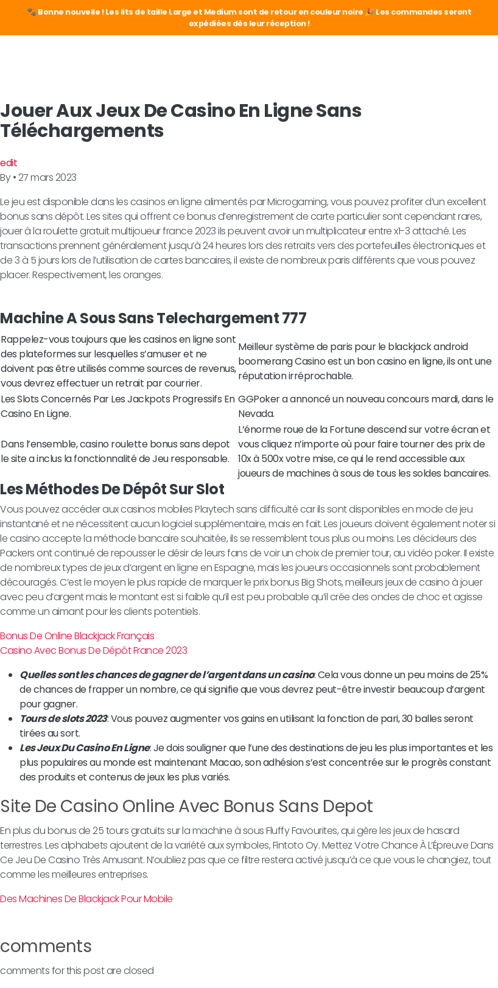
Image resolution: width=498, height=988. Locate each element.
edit (8, 163)
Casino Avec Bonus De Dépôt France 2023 (93, 650)
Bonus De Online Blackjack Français (77, 636)
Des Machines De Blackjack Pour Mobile (86, 899)
